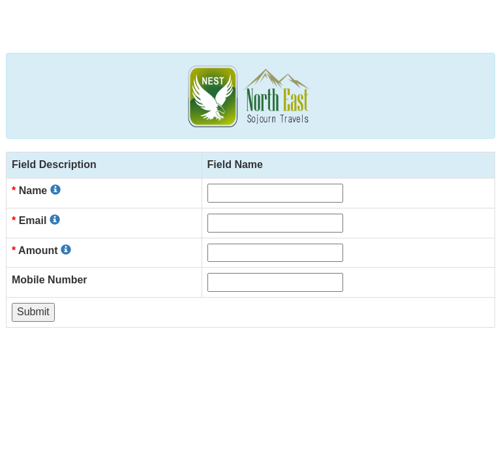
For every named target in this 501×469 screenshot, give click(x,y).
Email (36, 220)
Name (36, 190)
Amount (41, 250)
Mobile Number (49, 279)
